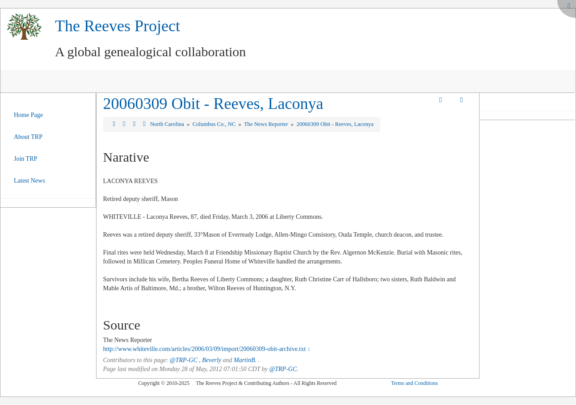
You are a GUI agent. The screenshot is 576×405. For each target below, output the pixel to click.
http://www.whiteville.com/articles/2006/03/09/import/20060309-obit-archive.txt (207, 349)
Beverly (211, 360)
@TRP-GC (184, 360)
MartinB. (245, 360)
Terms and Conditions (414, 383)
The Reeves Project (117, 26)
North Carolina (167, 124)
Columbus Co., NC (215, 124)
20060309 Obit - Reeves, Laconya (213, 104)
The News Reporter (267, 124)
